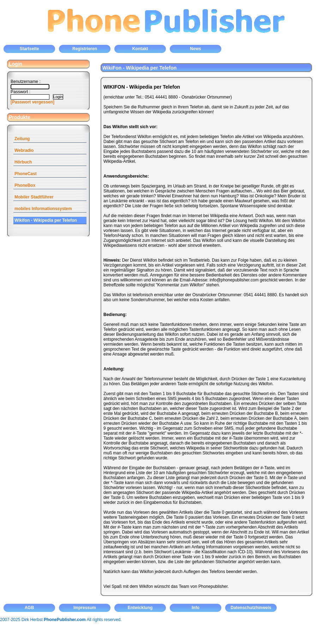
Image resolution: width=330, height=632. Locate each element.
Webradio (24, 150)
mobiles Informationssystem (43, 208)
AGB (29, 607)
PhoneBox (24, 185)
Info (195, 607)
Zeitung (22, 138)
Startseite (29, 48)
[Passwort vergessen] (32, 102)
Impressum (84, 607)
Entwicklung (140, 607)
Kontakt (140, 48)
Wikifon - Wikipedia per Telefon (45, 220)
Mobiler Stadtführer (34, 197)
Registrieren (84, 48)
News (195, 48)
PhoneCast (25, 173)
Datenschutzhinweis (250, 607)
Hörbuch (23, 162)
